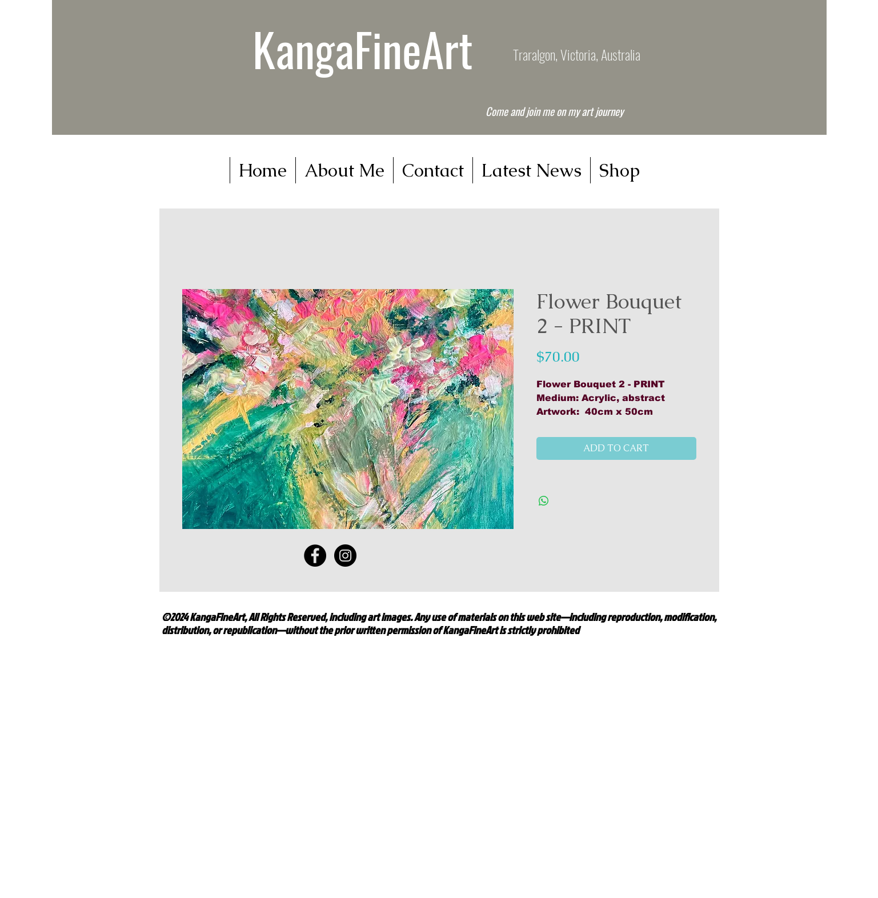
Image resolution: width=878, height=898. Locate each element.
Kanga (303, 48)
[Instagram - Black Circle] (345, 555)
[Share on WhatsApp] (544, 501)
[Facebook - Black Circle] (315, 555)
